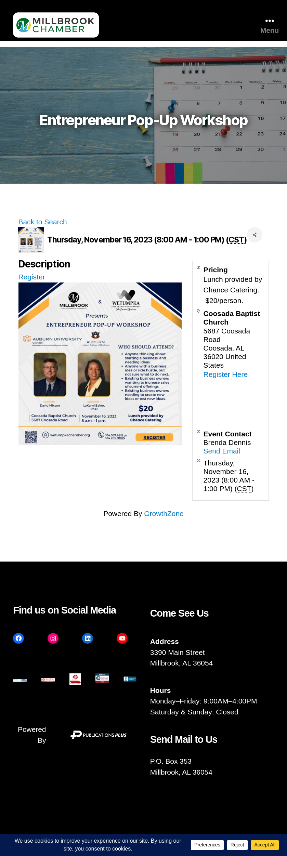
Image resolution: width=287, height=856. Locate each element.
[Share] (254, 234)
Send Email (222, 451)
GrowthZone (164, 513)
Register (31, 277)
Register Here (226, 374)
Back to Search (42, 222)
